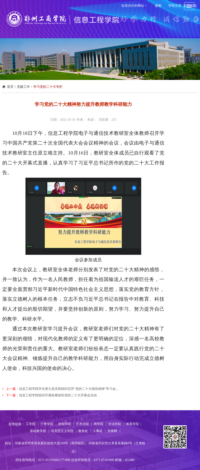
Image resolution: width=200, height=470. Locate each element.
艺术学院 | (84, 424)
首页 (10, 86)
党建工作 (23, 86)
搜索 (158, 5)
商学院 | (100, 424)
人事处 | (99, 431)
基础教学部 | (39, 431)
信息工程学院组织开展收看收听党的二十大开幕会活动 (58, 395)
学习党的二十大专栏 (47, 86)
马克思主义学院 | (64, 431)
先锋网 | (113, 431)
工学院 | (32, 424)
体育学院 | (133, 424)
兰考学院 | (48, 424)
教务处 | (84, 431)
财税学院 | (66, 424)
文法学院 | (116, 424)
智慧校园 (190, 5)
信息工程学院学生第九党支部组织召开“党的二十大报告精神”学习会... (68, 389)
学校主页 (174, 5)
